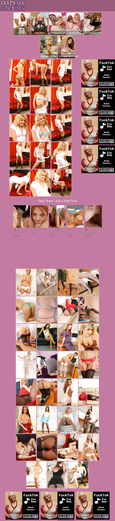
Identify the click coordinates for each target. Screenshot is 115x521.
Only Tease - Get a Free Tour (57, 201)
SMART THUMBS (61, 459)
